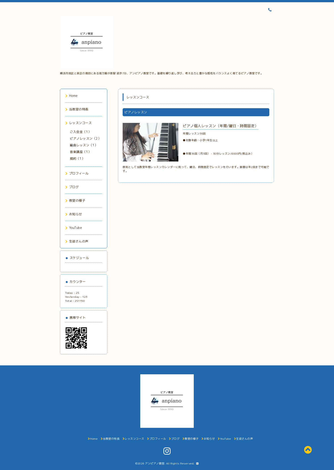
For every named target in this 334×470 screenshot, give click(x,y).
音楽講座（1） (80, 152)
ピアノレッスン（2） (85, 138)
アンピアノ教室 (155, 463)
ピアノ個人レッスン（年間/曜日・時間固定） (220, 125)
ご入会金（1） (80, 132)
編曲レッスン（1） (84, 145)
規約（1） (77, 158)
